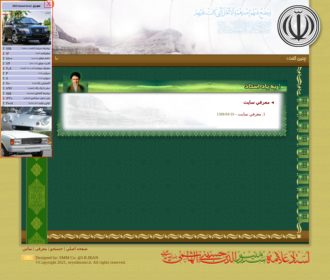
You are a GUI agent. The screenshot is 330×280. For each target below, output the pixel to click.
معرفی (41, 248)
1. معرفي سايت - (241, 114)
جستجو (56, 248)
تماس (27, 248)
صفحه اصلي (77, 248)
